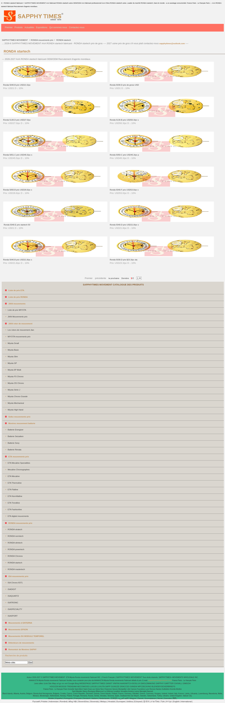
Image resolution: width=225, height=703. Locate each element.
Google (71, 683)
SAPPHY (160, 683)
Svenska (167, 698)
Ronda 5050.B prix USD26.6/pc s (17, 190)
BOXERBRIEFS (168, 686)
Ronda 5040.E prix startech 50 (16, 225)
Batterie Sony (13, 443)
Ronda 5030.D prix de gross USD (124, 85)
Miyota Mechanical (16, 403)
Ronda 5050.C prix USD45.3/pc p (124, 155)
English (176, 701)
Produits (18, 27)
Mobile (51, 698)
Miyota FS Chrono (16, 376)
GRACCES (125, 686)
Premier (9, 27)
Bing (77, 683)
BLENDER (156, 686)
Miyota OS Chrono (16, 383)
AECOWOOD (83, 686)
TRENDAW (72, 686)
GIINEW (133, 686)
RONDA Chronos (15, 556)
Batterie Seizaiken (16, 436)
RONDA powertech (16, 549)
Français (78, 698)
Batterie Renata (14, 450)
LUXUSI (93, 686)
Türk (163, 701)
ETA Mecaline (14, 476)
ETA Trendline (14, 503)
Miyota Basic (13, 350)
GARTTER (169, 683)
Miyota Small (13, 343)
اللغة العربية (123, 698)
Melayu (103, 701)
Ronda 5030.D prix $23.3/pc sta (123, 260)
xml (66, 683)
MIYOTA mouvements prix (19, 337)
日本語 (114, 698)
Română (63, 701)
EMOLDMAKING (148, 683)
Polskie (44, 701)
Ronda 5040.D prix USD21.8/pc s (124, 225)
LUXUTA (101, 686)
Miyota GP (12, 363)
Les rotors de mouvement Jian (21, 330)
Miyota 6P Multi (14, 370)
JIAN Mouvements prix (17, 317)
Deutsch (86, 698)
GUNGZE (115, 686)
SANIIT (109, 683)
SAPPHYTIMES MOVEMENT (15, 40)
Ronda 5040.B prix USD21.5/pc (17, 85)
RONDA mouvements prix (42, 40)
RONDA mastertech (16, 569)
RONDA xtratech (15, 529)
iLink (46, 683)
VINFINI (116, 683)
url (57, 683)
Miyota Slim (13, 357)
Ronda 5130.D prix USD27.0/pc (17, 120)
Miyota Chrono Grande (17, 396)
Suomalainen (150, 698)
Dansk (140, 698)
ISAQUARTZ (13, 596)
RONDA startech (63, 40)
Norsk (160, 698)
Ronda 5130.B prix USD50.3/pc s (124, 120)
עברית (169, 701)
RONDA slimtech (15, 543)
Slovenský (94, 701)
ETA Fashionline (15, 509)
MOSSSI (62, 686)
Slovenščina (83, 701)
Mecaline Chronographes (19, 470)
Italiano (95, 698)
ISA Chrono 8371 (15, 583)
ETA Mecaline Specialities (19, 463)
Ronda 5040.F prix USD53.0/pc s (124, 190)
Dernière (124, 278)
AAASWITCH (126, 683)
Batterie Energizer (15, 430)
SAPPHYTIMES (98, 683)
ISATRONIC (13, 603)
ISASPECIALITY (15, 609)
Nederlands (104, 698)
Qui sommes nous (58, 27)
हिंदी (174, 698)
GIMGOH (187, 683)
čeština (129, 701)
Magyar (133, 698)
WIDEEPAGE (85, 683)
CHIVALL (178, 683)
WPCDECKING (144, 686)
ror (63, 683)
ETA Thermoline (14, 483)
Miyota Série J (14, 390)
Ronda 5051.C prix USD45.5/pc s (17, 155)
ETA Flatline (13, 490)
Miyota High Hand (15, 410)
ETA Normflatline (15, 496)
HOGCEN (54, 686)
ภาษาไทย (155, 701)
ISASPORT (13, 616)
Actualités (29, 27)
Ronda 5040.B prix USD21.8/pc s (17, 260)
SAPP (107, 686)
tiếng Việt (73, 701)
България (120, 701)
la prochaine (114, 278)
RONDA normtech (15, 536)
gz (60, 683)
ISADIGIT (12, 589)
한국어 (146, 701)
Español (58, 698)
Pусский (36, 701)
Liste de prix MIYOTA (17, 310)
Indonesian (53, 701)
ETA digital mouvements (18, 516)
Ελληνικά (138, 701)
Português (68, 698)
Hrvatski (111, 701)
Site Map (52, 683)
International (186, 701)
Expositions (41, 27)
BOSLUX (136, 683)
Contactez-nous (76, 27)
